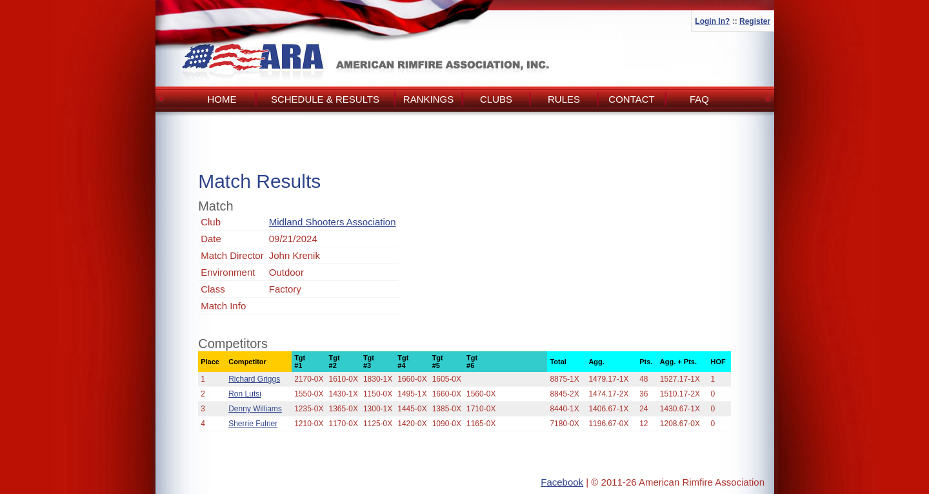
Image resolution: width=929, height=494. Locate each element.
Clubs (496, 99)
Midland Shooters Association (332, 221)
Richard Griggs (254, 379)
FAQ (699, 99)
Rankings (428, 99)
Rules (564, 99)
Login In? (712, 21)
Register (754, 21)
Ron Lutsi (244, 393)
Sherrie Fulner (252, 423)
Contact (631, 99)
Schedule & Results (325, 99)
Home (222, 99)
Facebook (562, 482)
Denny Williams (255, 408)
